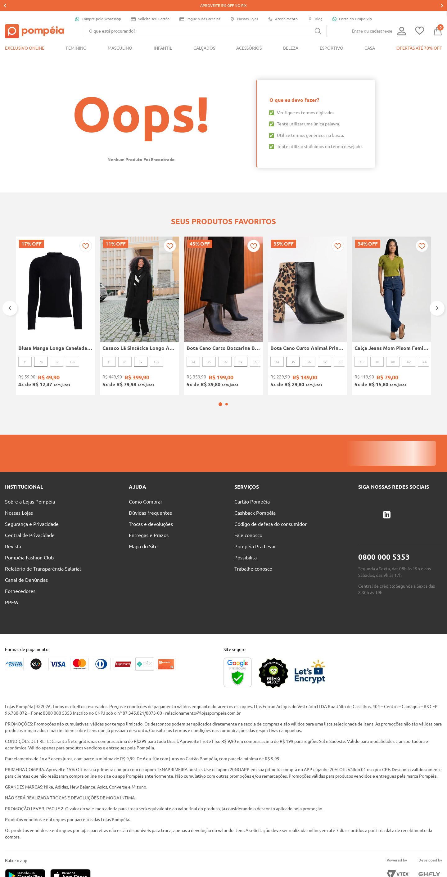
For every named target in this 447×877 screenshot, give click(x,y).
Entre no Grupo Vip (352, 8)
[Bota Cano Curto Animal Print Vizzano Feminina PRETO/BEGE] (307, 296)
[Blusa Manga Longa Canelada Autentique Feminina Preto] (55, 296)
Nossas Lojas (244, 8)
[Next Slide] (437, 288)
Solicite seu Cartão (150, 8)
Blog (315, 8)
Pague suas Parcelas (199, 8)
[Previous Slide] (9, 288)
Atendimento (283, 8)
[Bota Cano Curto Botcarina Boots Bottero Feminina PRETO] (223, 296)
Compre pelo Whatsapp (98, 8)
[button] (220, 376)
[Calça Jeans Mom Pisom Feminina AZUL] (391, 296)
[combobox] (205, 20)
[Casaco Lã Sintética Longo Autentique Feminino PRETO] (139, 296)
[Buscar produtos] (318, 20)
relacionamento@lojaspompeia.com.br (203, 685)
